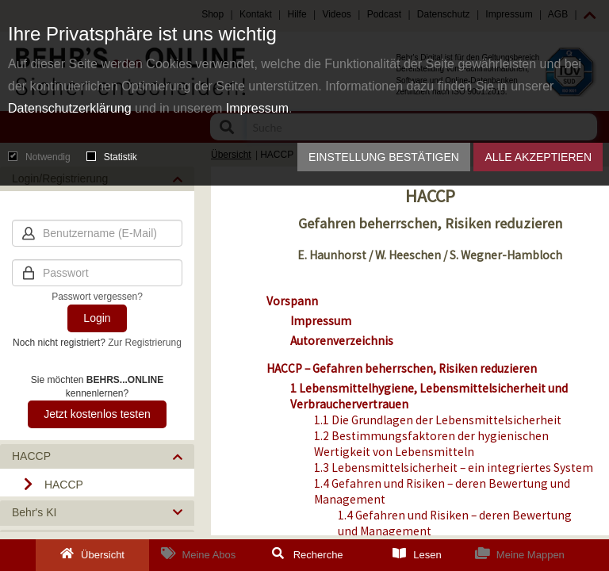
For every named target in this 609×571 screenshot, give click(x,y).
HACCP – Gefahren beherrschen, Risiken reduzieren (401, 368)
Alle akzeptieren (538, 157)
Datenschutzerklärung (70, 108)
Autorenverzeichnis (341, 340)
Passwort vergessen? (97, 296)
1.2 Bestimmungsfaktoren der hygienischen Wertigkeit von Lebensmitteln (431, 443)
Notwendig (39, 157)
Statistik (111, 157)
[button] (97, 456)
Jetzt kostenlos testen (97, 414)
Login (96, 318)
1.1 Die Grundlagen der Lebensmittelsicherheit (437, 419)
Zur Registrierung (145, 342)
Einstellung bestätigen (383, 157)
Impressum (257, 108)
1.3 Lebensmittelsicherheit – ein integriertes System (453, 467)
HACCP (63, 484)
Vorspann (292, 300)
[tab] (97, 456)
